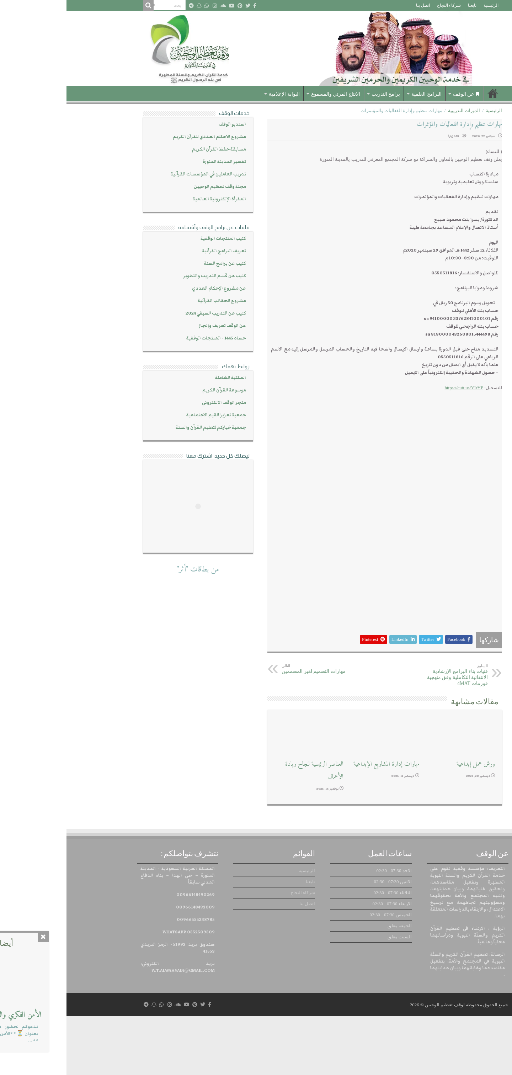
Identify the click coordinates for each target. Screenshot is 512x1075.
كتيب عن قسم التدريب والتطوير (148, 276)
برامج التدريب (319, 94)
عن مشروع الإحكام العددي (153, 288)
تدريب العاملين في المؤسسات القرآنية (142, 174)
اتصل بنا (356, 5)
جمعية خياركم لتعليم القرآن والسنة (144, 427)
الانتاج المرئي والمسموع (269, 94)
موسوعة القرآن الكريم (158, 390)
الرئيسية (424, 5)
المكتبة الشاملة (164, 377)
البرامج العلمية (360, 94)
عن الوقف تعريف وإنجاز (156, 325)
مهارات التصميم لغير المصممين (251, 727)
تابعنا (405, 5)
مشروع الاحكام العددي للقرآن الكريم (143, 136)
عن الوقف (399, 94)
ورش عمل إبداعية (409, 822)
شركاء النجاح (382, 5)
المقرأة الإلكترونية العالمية (153, 199)
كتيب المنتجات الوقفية (157, 238)
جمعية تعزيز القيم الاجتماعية (150, 415)
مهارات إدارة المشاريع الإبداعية (320, 822)
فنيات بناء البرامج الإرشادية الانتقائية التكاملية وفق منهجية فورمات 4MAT (384, 733)
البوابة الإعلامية (217, 94)
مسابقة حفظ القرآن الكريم (153, 149)
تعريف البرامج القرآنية (157, 251)
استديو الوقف (166, 124)
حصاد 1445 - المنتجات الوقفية (150, 338)
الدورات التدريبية (398, 110)
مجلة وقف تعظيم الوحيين (153, 186)
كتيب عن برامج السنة (159, 263)
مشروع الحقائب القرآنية (155, 300)
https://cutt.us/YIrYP (397, 387)
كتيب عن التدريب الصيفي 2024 (149, 313)
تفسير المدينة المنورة (158, 161)
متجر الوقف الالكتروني (157, 402)
